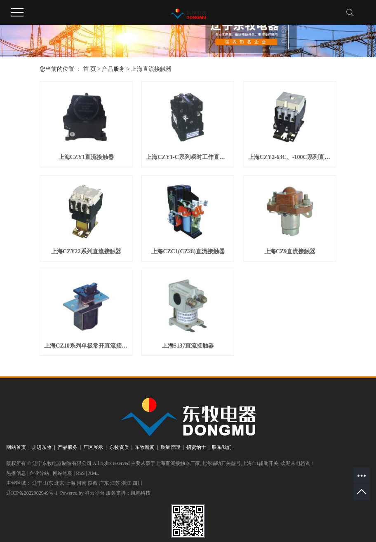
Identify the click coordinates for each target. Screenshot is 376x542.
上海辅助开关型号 (221, 463)
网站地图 (63, 473)
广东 (104, 483)
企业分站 (39, 473)
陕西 (93, 483)
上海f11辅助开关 (260, 463)
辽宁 (37, 483)
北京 (59, 483)
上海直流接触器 (151, 69)
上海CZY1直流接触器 (86, 157)
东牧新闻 (145, 447)
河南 (82, 483)
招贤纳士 (196, 447)
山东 (48, 483)
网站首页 (16, 447)
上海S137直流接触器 (188, 346)
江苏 (115, 483)
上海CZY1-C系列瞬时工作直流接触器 (188, 157)
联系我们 (222, 447)
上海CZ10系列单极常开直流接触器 (86, 346)
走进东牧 (42, 447)
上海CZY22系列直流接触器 (86, 251)
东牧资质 (119, 447)
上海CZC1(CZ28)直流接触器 (187, 251)
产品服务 (113, 69)
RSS (80, 473)
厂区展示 (93, 447)
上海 (70, 483)
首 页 (89, 69)
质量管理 (170, 447)
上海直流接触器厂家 (177, 463)
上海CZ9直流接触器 (289, 251)
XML (93, 473)
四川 (137, 483)
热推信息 (16, 473)
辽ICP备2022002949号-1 (32, 493)
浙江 (126, 483)
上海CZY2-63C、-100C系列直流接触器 (290, 157)
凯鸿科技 (140, 493)
